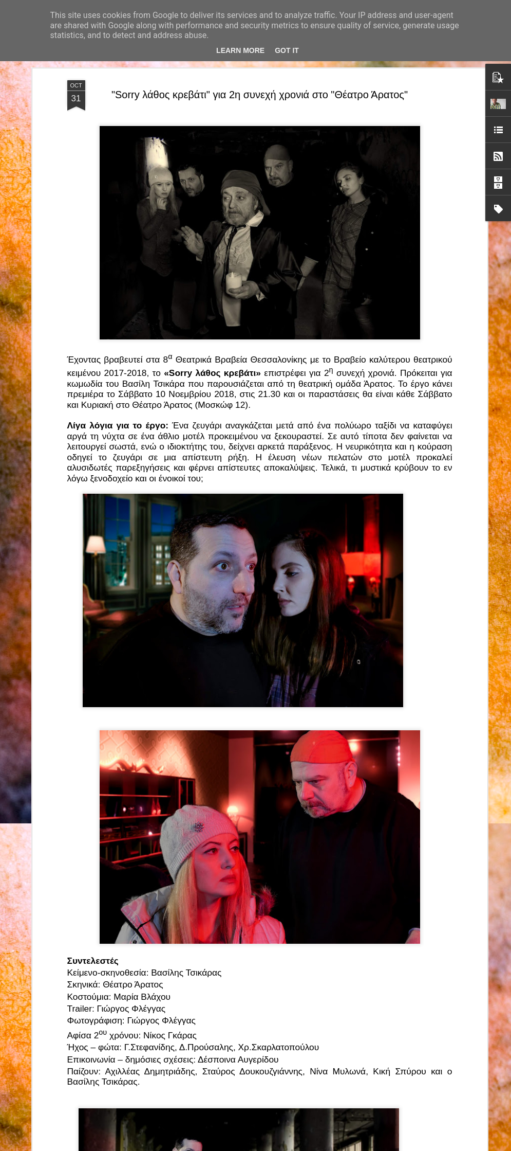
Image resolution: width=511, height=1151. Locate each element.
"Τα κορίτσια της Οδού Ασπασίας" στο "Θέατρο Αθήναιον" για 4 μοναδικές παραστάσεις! (243, 1027)
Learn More (240, 50)
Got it (287, 50)
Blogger (319, 1145)
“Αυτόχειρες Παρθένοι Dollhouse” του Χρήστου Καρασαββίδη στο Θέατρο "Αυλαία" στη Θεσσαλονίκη (255, 911)
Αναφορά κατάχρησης (359, 1145)
